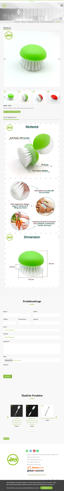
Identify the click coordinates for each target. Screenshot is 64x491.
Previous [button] (4, 59)
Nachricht (6, 341)
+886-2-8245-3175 (35, 462)
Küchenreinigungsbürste (47, 21)
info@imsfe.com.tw (36, 459)
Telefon (5, 319)
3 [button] (31, 89)
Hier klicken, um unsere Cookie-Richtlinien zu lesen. (23, 488)
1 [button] (26, 89)
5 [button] (36, 89)
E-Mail (35, 311)
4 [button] (33, 89)
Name (5, 311)
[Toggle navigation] (61, 5)
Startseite (17, 21)
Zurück (6, 438)
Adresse (35, 319)
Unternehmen (22, 319)
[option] (32, 59)
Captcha (5, 365)
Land (5, 327)
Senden (7, 376)
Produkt (23, 21)
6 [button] (38, 89)
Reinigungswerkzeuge (33, 21)
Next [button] (59, 59)
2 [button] (28, 89)
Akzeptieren (46, 488)
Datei (4, 356)
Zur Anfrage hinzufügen (12, 112)
